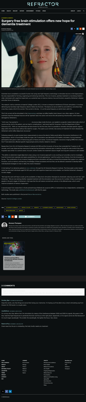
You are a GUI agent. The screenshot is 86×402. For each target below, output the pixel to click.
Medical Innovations (49, 366)
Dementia (36, 207)
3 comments (29, 217)
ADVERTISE (4, 370)
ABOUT (3, 366)
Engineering (68, 362)
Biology (24, 364)
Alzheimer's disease (48, 207)
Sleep (45, 385)
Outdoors (67, 366)
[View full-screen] (83, 34)
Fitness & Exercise (48, 383)
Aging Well (46, 379)
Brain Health (47, 364)
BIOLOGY (15, 11)
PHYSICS (38, 11)
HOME (3, 11)
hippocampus (32, 113)
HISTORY (22, 11)
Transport (67, 368)
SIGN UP (73, 11)
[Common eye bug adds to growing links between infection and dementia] (14, 248)
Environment (26, 362)
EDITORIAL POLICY (6, 368)
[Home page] (43, 4)
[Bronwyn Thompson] (7, 28)
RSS (2, 379)
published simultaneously (27, 190)
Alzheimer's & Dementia (12, 207)
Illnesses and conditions (50, 362)
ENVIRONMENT (30, 11)
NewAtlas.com (68, 360)
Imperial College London (14, 199)
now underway (31, 168)
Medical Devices (48, 372)
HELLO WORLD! (5, 362)
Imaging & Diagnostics (49, 370)
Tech (66, 364)
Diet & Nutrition (47, 381)
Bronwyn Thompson (15, 223)
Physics (24, 370)
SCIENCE (25, 360)
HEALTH (9, 11)
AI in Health (46, 368)
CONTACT (3, 377)
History (24, 366)
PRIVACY (3, 374)
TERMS (3, 372)
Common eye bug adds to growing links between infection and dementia (13, 259)
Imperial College (26, 207)
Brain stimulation (10, 210)
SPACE (44, 11)
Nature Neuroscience (34, 194)
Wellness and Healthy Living (51, 377)
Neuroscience (59, 207)
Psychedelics (47, 374)
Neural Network (71, 207)
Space (24, 372)
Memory (21, 210)
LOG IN (79, 11)
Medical (24, 368)
